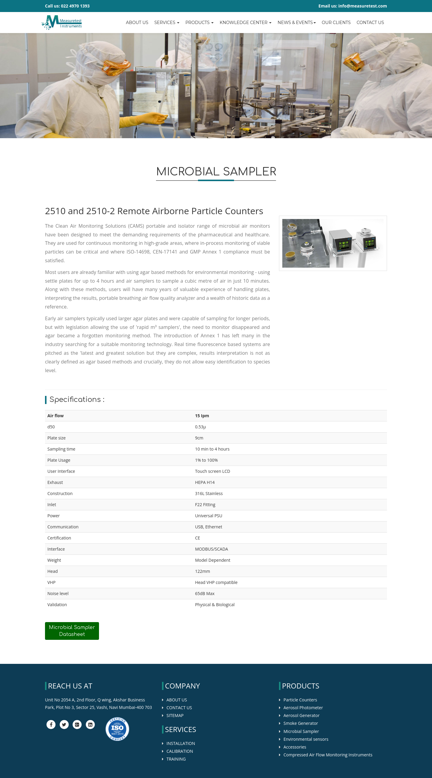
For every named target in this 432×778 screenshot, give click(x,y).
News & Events (297, 22)
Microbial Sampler (301, 731)
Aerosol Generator (302, 715)
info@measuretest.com (362, 6)
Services (166, 22)
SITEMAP (175, 715)
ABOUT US (176, 700)
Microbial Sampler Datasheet (72, 631)
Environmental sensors (306, 739)
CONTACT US (179, 707)
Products (199, 22)
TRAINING (176, 759)
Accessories (295, 747)
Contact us (370, 22)
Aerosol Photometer (303, 707)
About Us (137, 22)
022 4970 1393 (75, 6)
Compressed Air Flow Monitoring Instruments (328, 755)
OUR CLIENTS (336, 22)
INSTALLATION (180, 743)
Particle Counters (300, 700)
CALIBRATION (179, 751)
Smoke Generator (301, 723)
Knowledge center (246, 22)
